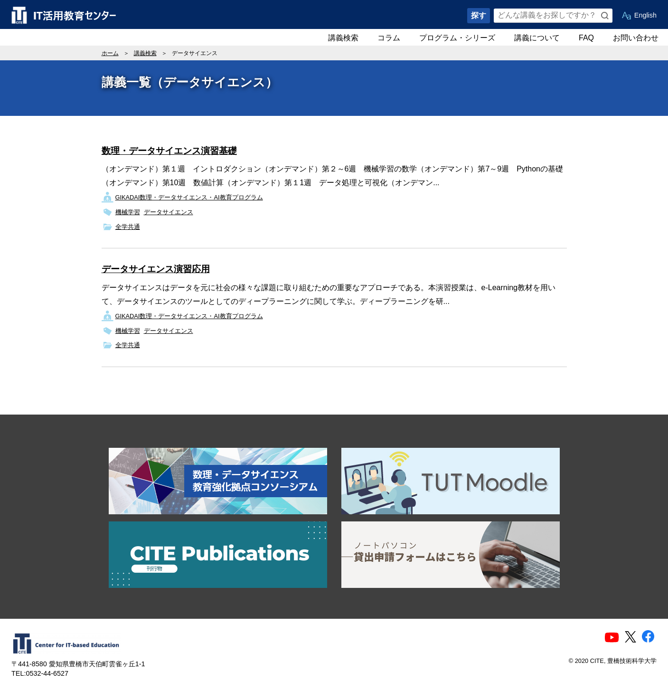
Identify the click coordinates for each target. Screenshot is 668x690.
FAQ (586, 38)
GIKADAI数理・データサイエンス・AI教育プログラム (189, 197)
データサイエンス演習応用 (156, 269)
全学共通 (127, 226)
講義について (537, 38)
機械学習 (127, 212)
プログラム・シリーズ (457, 38)
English (645, 15)
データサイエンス (168, 212)
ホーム (110, 53)
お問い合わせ (636, 38)
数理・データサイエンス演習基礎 (169, 151)
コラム (388, 38)
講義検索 (343, 38)
